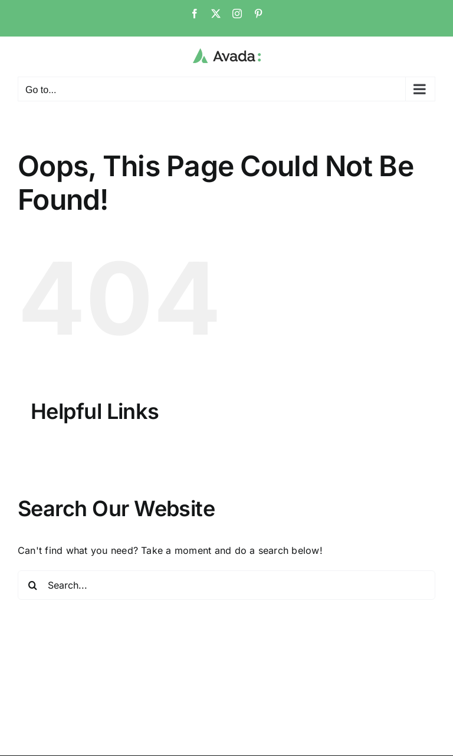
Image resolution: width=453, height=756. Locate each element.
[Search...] (226, 585)
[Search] (32, 585)
